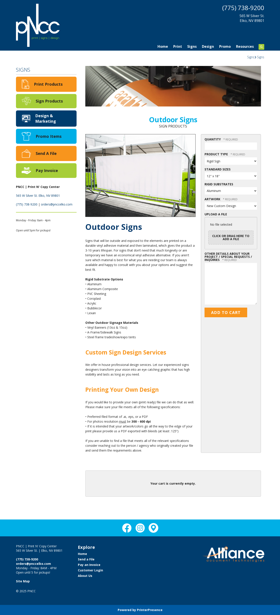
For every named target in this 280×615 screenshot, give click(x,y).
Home (163, 46)
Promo (225, 46)
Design (208, 46)
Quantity (213, 139)
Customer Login (90, 570)
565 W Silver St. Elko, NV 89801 (38, 195)
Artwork (213, 199)
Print (177, 46)
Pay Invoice (47, 170)
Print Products (48, 84)
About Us (85, 576)
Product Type (217, 154)
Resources (245, 46)
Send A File (46, 153)
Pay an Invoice (89, 565)
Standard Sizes (218, 169)
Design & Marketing (45, 118)
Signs (192, 46)
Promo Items (48, 136)
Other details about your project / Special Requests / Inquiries (228, 257)
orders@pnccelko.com (56, 204)
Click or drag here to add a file (230, 237)
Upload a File (216, 214)
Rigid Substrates (219, 184)
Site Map (23, 581)
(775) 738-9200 (243, 8)
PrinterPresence (150, 610)
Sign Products (49, 101)
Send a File (86, 559)
